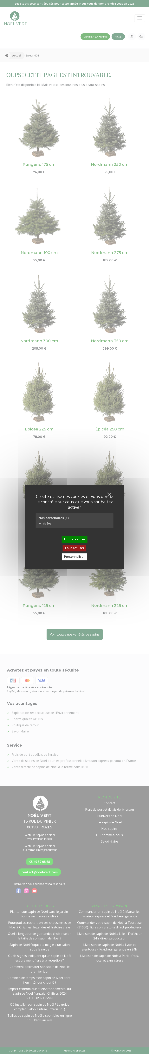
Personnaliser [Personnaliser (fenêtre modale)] (74, 557)
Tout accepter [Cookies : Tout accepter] (74, 539)
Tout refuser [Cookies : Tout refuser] (74, 548)
